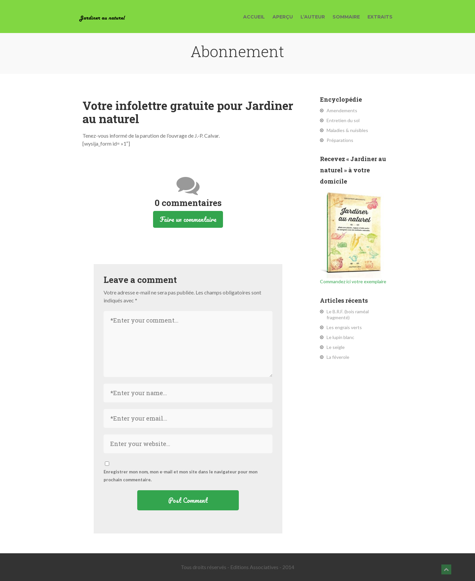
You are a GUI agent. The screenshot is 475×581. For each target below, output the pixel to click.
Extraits (380, 17)
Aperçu (282, 17)
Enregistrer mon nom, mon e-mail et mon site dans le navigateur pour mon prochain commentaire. (181, 475)
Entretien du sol (343, 120)
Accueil (254, 17)
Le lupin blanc (340, 337)
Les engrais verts (344, 327)
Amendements (342, 110)
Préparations (340, 140)
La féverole (338, 357)
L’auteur (313, 17)
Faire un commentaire (188, 219)
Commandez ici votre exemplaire (353, 236)
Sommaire (346, 17)
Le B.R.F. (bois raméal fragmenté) (348, 314)
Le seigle (336, 347)
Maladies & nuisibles (347, 130)
